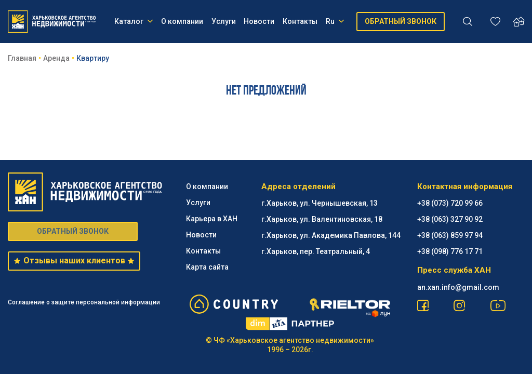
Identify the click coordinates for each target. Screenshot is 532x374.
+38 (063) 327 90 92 (450, 219)
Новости (259, 21)
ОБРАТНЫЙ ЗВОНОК (400, 21)
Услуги (223, 21)
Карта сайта (207, 267)
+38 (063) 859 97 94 (450, 235)
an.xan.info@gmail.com (458, 287)
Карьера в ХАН (211, 219)
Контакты (300, 21)
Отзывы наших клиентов (74, 260)
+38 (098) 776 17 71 (450, 251)
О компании (182, 21)
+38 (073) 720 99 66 (450, 203)
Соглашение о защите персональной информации (84, 302)
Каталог (133, 21)
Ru (335, 21)
